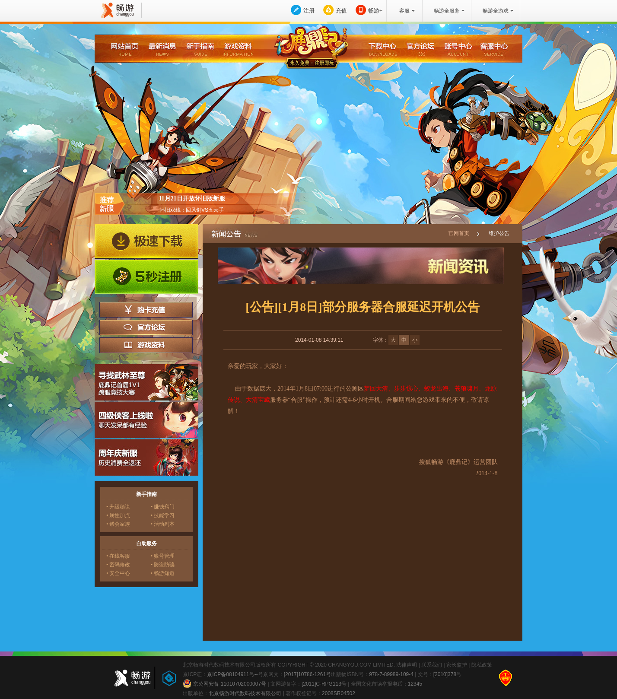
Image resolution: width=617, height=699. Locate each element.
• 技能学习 (163, 515)
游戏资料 (146, 345)
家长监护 (456, 665)
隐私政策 (481, 665)
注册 (309, 10)
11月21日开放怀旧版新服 (192, 198)
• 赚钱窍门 (163, 507)
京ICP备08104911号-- (232, 674)
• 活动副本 (163, 524)
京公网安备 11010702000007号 (224, 683)
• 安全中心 (118, 573)
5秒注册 (146, 277)
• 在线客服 (118, 556)
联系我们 (431, 665)
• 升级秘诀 (118, 507)
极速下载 (146, 241)
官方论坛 (146, 327)
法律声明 (406, 665)
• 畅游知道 (163, 573)
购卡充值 (146, 310)
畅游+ (375, 10)
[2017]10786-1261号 (307, 674)
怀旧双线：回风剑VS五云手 (192, 210)
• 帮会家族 (118, 524)
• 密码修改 (118, 565)
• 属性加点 (118, 515)
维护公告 (499, 233)
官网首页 (458, 233)
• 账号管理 (163, 556)
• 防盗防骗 (163, 565)
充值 (341, 10)
